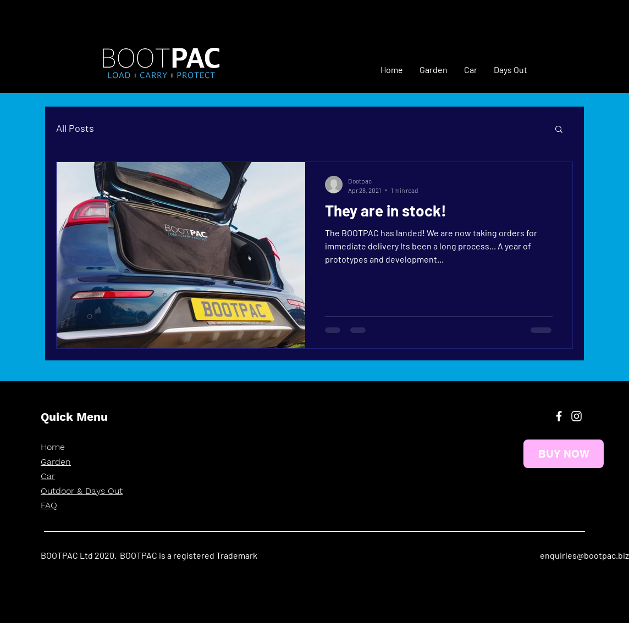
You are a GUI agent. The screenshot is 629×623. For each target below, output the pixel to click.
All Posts (75, 128)
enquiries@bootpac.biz (584, 555)
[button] (559, 130)
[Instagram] (576, 416)
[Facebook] (559, 416)
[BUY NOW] (563, 454)
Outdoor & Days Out (82, 491)
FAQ (49, 505)
